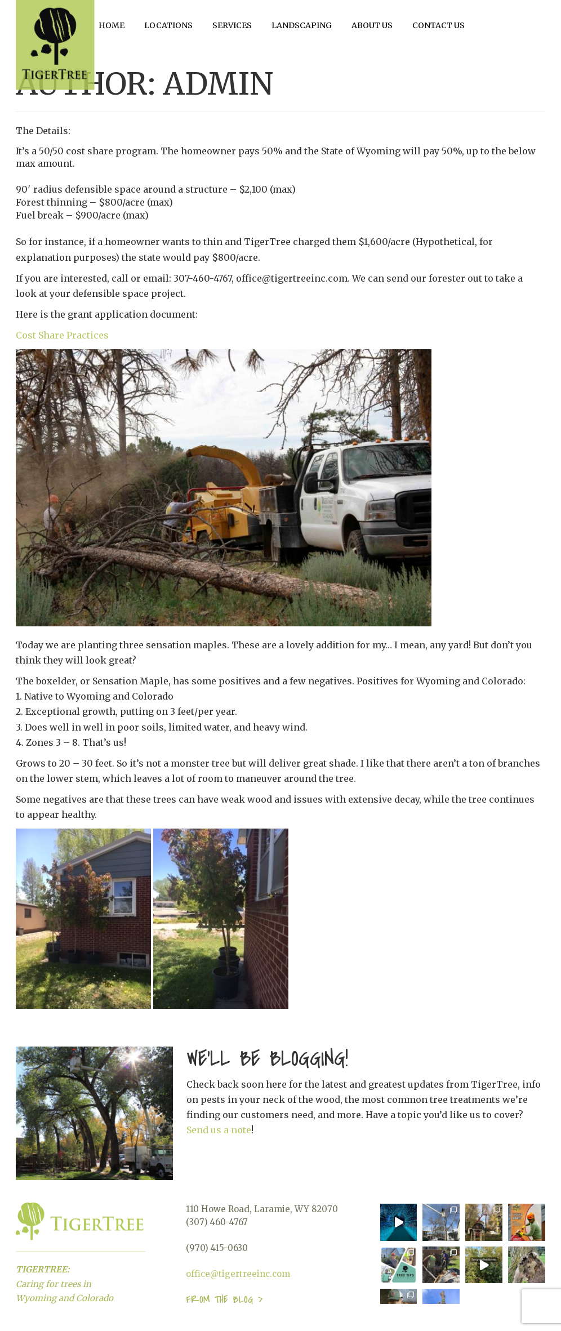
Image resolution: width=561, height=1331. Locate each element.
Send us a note (218, 1130)
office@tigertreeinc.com (238, 1273)
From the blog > (224, 1299)
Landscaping (301, 25)
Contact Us (438, 25)
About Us (372, 25)
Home (111, 25)
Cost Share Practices (62, 335)
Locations (168, 25)
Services (232, 25)
